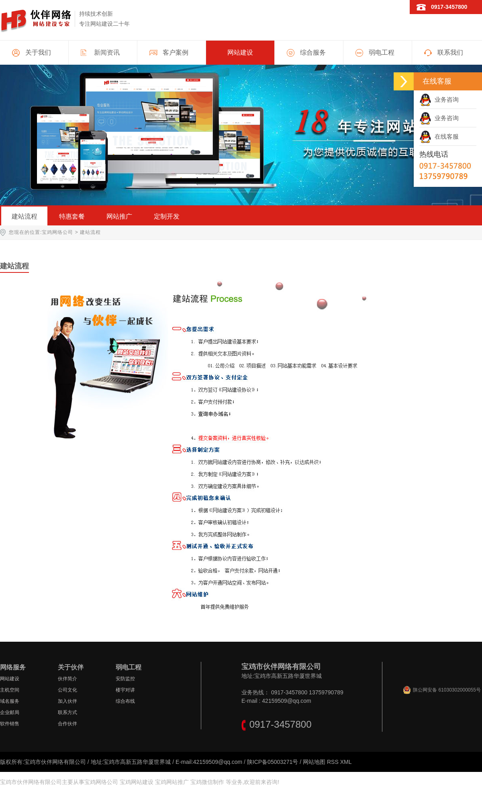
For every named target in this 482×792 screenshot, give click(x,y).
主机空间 (9, 690)
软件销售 (9, 724)
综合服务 (313, 52)
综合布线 (125, 701)
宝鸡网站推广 (172, 782)
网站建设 (240, 52)
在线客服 (439, 136)
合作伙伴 (67, 724)
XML (346, 762)
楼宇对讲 (125, 690)
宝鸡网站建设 (136, 782)
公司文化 (67, 690)
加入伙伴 (67, 701)
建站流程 (24, 216)
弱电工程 (381, 52)
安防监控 (125, 678)
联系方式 (67, 712)
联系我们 (450, 52)
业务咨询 (439, 99)
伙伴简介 (67, 678)
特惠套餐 (72, 216)
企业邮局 (9, 712)
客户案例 (175, 52)
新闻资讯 (107, 52)
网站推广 (119, 216)
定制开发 (167, 216)
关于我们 (38, 52)
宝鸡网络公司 (57, 232)
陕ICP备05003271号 (272, 762)
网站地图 (314, 762)
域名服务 (9, 701)
